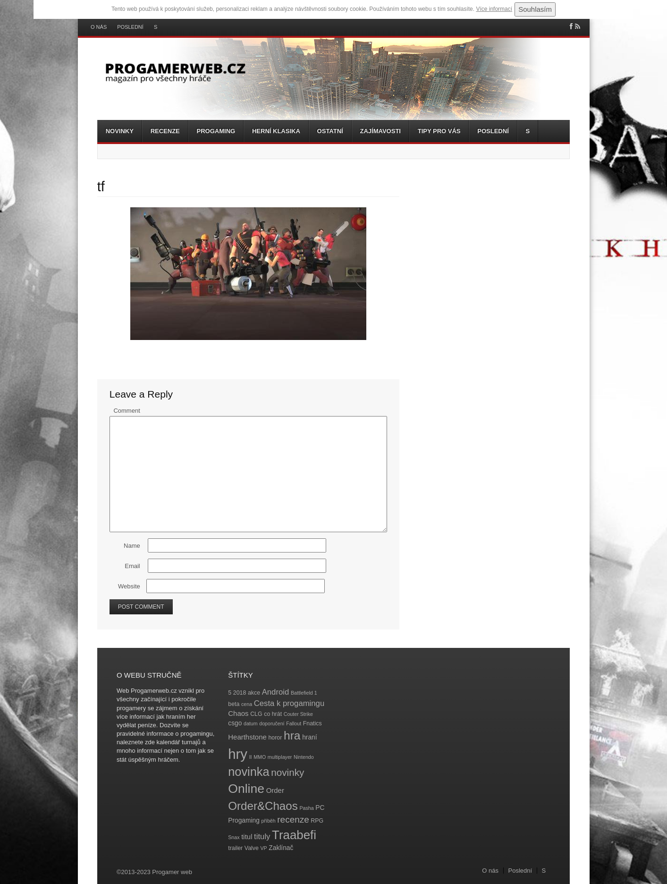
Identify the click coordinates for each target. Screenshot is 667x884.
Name (132, 545)
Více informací (494, 9)
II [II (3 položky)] (250, 757)
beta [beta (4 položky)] (233, 704)
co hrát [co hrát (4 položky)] (273, 714)
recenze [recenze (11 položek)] (293, 819)
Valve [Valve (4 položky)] (252, 848)
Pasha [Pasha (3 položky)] (306, 808)
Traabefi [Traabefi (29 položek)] (294, 835)
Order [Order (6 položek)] (275, 790)
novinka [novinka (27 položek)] (248, 771)
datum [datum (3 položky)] (251, 723)
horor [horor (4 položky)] (275, 737)
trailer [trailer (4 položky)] (235, 848)
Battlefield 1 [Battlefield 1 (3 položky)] (304, 693)
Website (129, 586)
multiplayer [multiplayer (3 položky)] (280, 757)
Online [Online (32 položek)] (246, 789)
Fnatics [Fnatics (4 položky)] (312, 723)
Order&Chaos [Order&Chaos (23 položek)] (263, 805)
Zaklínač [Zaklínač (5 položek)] (281, 847)
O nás (99, 27)
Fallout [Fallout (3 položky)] (293, 723)
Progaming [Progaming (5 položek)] (244, 820)
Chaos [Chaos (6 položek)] (238, 713)
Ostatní (330, 131)
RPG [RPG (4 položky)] (317, 820)
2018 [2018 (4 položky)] (239, 692)
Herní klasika (276, 131)
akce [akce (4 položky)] (254, 692)
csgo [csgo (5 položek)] (235, 723)
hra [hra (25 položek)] (292, 735)
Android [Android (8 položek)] (275, 692)
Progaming (216, 131)
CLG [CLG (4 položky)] (256, 714)
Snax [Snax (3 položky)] (233, 837)
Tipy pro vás (439, 131)
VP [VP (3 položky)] (264, 848)
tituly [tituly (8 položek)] (262, 836)
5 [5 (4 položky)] (229, 692)
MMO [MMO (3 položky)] (259, 757)
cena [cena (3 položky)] (246, 704)
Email (132, 566)
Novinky (120, 131)
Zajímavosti (380, 131)
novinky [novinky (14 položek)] (287, 772)
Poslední (130, 27)
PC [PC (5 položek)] (319, 807)
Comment (126, 410)
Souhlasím (535, 9)
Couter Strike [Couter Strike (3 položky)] (298, 714)
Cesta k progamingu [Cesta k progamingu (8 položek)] (289, 703)
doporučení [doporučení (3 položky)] (271, 723)
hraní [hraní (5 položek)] (309, 737)
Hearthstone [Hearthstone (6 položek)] (247, 737)
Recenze (165, 131)
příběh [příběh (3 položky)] (268, 821)
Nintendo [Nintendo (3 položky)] (304, 757)
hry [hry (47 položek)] (237, 754)
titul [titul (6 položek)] (246, 837)
